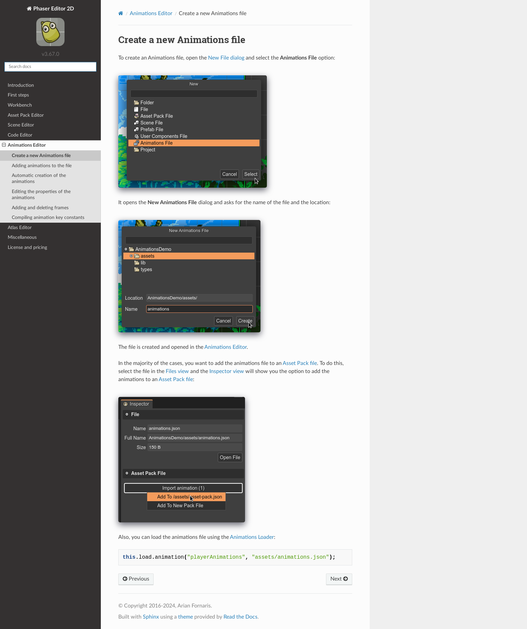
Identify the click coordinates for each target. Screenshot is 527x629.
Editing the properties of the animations (41, 194)
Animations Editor (24, 145)
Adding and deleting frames (40, 207)
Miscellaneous (22, 237)
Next (339, 579)
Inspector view (226, 371)
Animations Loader (252, 537)
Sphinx (151, 617)
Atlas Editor (20, 227)
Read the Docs (240, 617)
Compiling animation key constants (48, 217)
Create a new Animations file (41, 155)
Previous (136, 579)
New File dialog (226, 58)
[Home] (120, 13)
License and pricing (27, 247)
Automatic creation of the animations (39, 178)
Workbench (20, 105)
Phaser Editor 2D (53, 27)
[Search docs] (50, 67)
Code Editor (20, 135)
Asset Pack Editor (26, 115)
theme (185, 617)
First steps (18, 95)
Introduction (21, 85)
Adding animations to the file (42, 165)
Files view (177, 371)
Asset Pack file (300, 363)
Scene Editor (21, 124)
